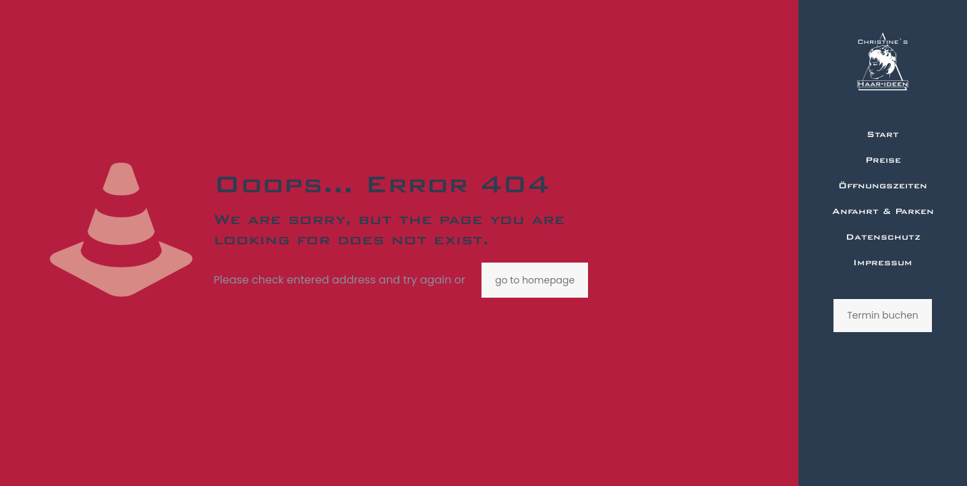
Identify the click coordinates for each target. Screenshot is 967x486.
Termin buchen (882, 315)
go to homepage (535, 280)
